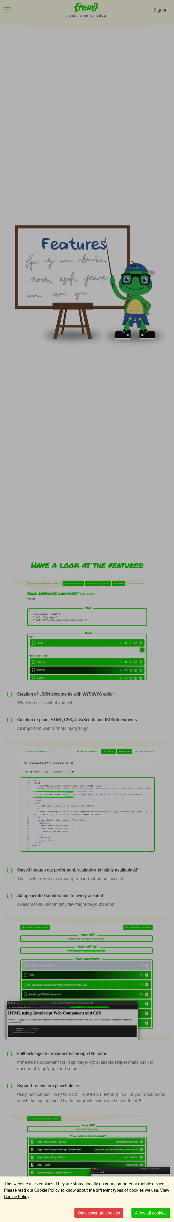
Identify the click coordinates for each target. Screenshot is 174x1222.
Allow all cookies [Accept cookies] (151, 1213)
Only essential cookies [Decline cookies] (99, 1213)
